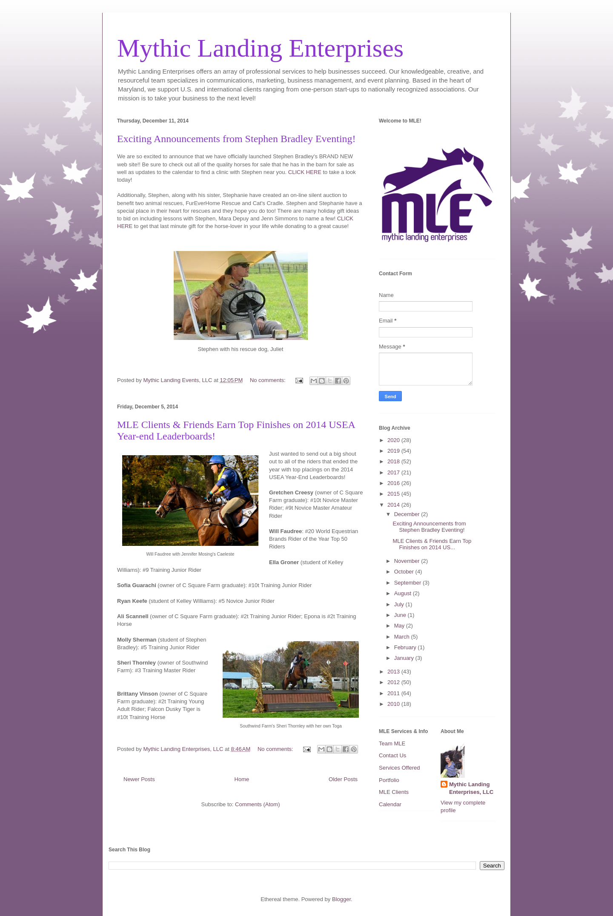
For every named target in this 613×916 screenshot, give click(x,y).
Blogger (341, 899)
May (400, 625)
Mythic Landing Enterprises (260, 48)
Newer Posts (139, 779)
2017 (394, 472)
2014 (394, 505)
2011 (394, 693)
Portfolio (389, 780)
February (406, 647)
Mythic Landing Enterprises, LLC (471, 788)
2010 (394, 704)
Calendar (390, 804)
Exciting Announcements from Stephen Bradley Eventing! (236, 138)
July (400, 604)
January (404, 658)
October (404, 571)
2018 (394, 461)
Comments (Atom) (257, 804)
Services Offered (399, 768)
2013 (394, 671)
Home (242, 779)
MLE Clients (394, 792)
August (403, 593)
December (407, 514)
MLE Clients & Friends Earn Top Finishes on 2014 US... (431, 544)
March (402, 636)
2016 (394, 483)
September (408, 582)
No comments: (268, 380)
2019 (394, 451)
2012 (394, 682)
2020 (394, 440)
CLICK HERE (305, 172)
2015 (394, 494)
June (401, 615)
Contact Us (392, 755)
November (407, 561)
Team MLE (392, 743)
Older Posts (343, 779)
